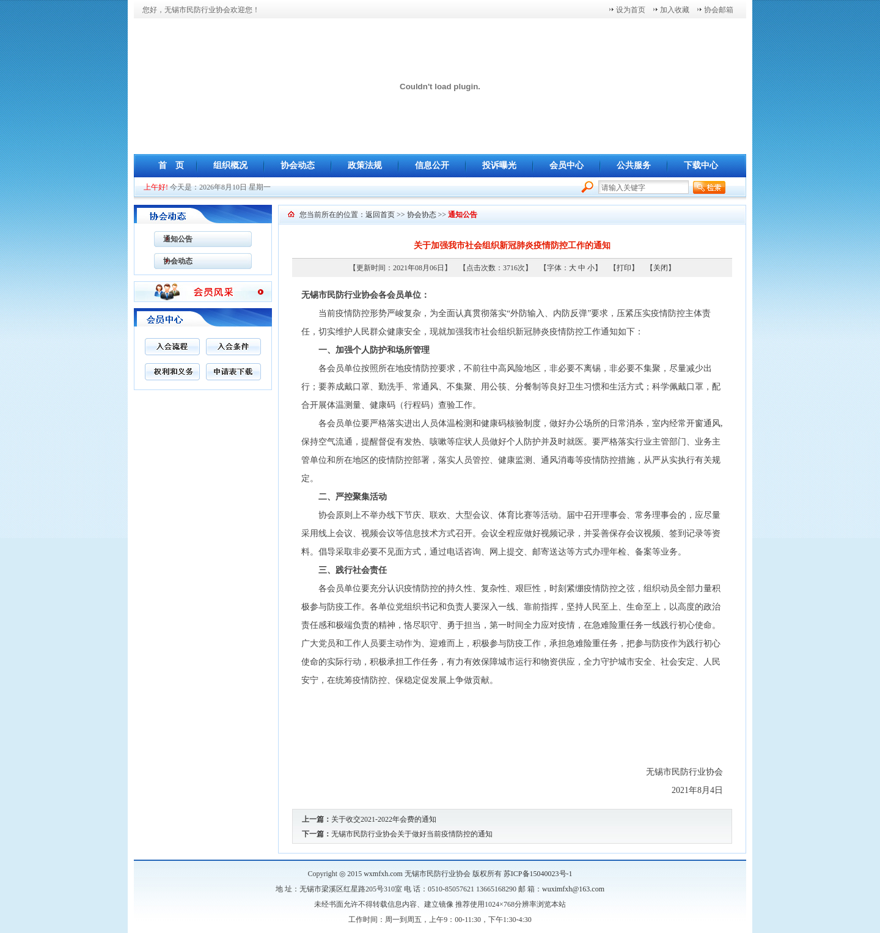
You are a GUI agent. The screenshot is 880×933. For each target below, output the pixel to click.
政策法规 (365, 165)
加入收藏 (674, 10)
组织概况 (230, 165)
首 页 (171, 165)
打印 (624, 268)
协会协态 (421, 214)
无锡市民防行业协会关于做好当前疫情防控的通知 (412, 834)
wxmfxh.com (383, 873)
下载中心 (701, 165)
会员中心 (566, 165)
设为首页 (630, 10)
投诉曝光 (499, 165)
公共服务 (634, 165)
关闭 (660, 268)
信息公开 (432, 165)
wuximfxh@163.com (573, 889)
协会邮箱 (718, 10)
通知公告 (173, 239)
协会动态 (297, 165)
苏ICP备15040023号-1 (538, 873)
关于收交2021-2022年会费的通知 (383, 819)
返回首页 (380, 214)
